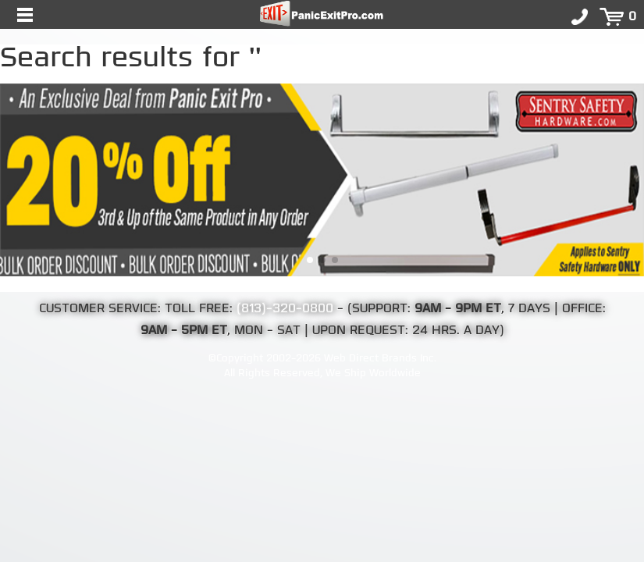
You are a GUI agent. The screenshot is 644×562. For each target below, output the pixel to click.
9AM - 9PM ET (458, 309)
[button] (310, 260)
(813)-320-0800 (285, 309)
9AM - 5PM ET (184, 331)
